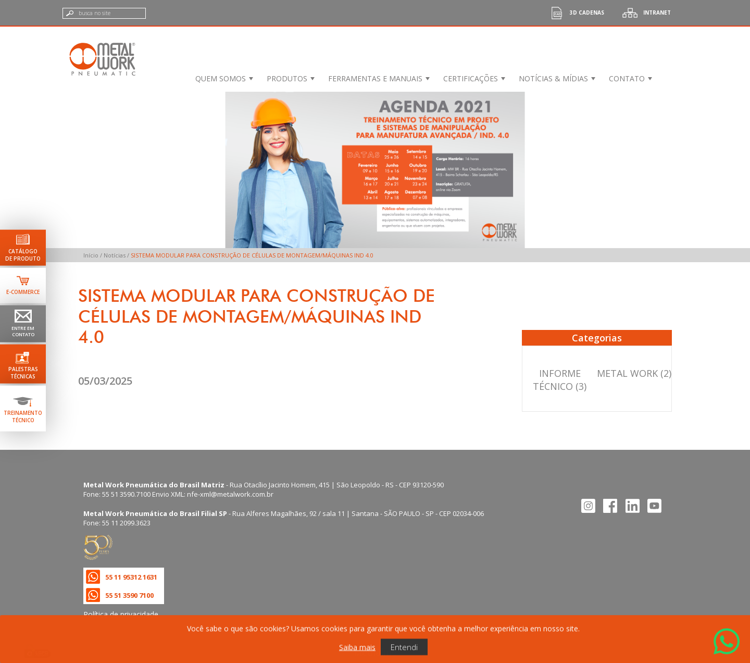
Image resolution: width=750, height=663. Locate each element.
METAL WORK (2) (634, 373)
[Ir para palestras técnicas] (23, 363)
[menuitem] (223, 78)
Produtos (287, 78)
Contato (627, 78)
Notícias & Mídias (553, 78)
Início (90, 255)
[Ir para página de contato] (23, 323)
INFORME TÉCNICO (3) (559, 379)
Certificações (470, 78)
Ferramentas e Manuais (375, 78)
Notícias (115, 255)
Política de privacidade (120, 614)
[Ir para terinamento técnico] (23, 408)
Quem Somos (220, 78)
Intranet (644, 13)
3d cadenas (574, 13)
